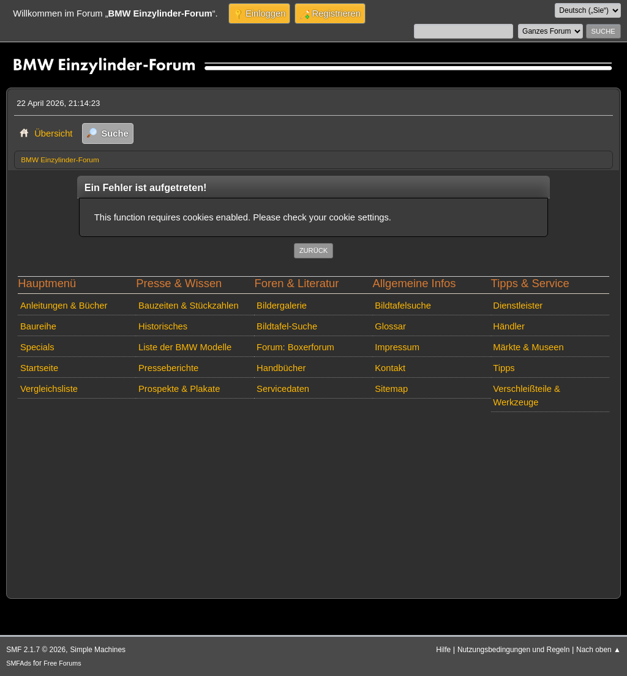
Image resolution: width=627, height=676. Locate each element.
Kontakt (390, 368)
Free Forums (62, 663)
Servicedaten (283, 389)
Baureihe (38, 326)
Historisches (162, 326)
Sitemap (391, 389)
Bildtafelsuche (403, 305)
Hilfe (443, 649)
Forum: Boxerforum (295, 347)
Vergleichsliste (49, 389)
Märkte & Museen (528, 347)
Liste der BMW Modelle (184, 347)
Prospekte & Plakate (179, 389)
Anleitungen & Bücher (63, 305)
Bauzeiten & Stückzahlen (188, 305)
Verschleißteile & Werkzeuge (526, 395)
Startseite (39, 368)
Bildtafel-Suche (287, 326)
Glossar (390, 326)
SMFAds (18, 663)
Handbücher (281, 368)
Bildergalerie (282, 305)
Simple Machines (98, 649)
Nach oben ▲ (598, 649)
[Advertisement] (313, 502)
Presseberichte (168, 368)
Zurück (313, 250)
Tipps (503, 368)
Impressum (397, 347)
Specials (37, 347)
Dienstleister (518, 305)
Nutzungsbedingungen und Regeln (513, 649)
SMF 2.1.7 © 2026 (36, 649)
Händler (509, 326)
